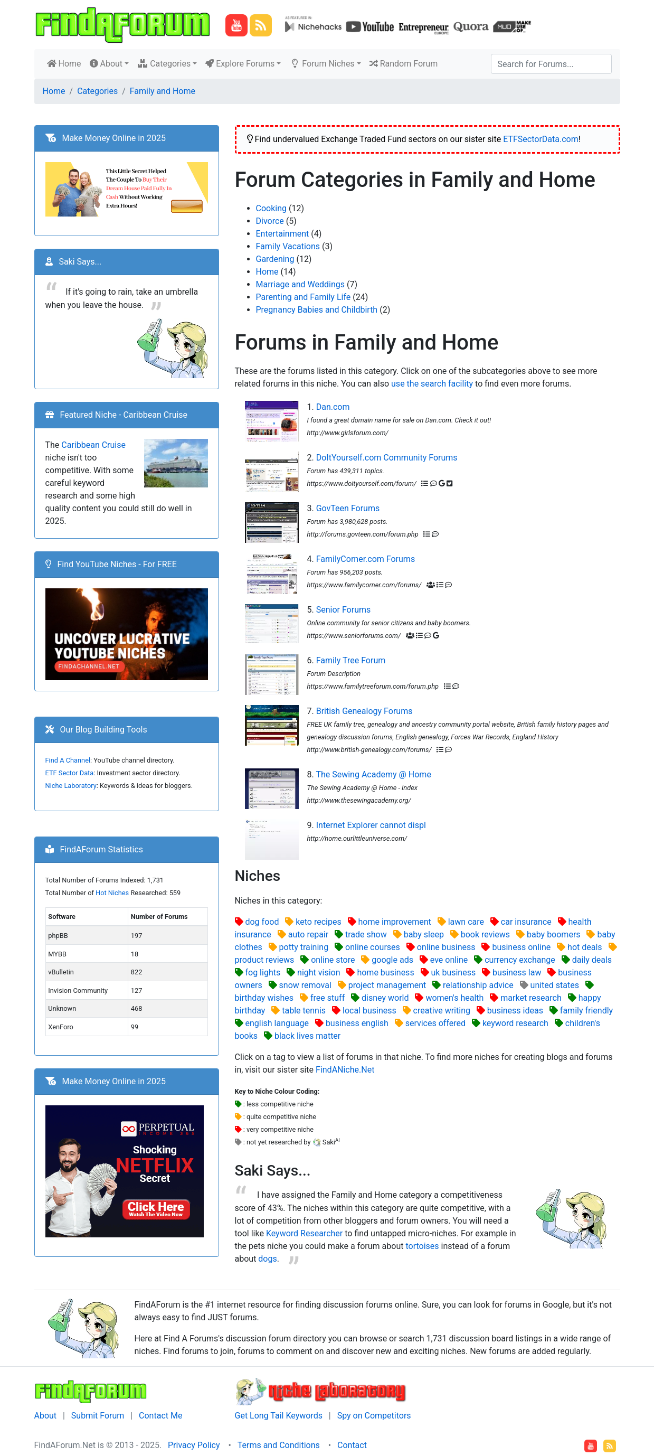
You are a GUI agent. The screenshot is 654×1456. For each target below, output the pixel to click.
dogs (267, 1259)
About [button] (106, 64)
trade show (366, 934)
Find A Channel (68, 760)
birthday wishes (264, 998)
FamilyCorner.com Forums (365, 559)
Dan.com (333, 407)
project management (387, 985)
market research (530, 998)
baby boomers (554, 934)
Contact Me (160, 1416)
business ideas (515, 1011)
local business (369, 1011)
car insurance (526, 922)
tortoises (422, 1246)
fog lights (262, 972)
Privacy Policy (194, 1445)
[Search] (551, 64)
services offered (435, 1023)
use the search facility (432, 384)
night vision (318, 972)
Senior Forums (343, 610)
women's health (454, 998)
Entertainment (282, 234)
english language (277, 1023)
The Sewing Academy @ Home (373, 774)
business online (521, 947)
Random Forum (403, 64)
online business (446, 947)
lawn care (466, 922)
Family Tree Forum (351, 660)
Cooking (271, 208)
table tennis (304, 1011)
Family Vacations (288, 246)
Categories (97, 91)
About (45, 1416)
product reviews (265, 960)
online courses (372, 947)
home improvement (394, 922)
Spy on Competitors (374, 1416)
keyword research (515, 1023)
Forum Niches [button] (321, 64)
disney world (385, 998)
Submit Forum (98, 1416)
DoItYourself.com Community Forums (387, 458)
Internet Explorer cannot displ (371, 825)
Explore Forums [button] (239, 64)
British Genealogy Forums (364, 711)
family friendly (586, 1011)
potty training (304, 947)
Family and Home (162, 91)
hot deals (584, 947)
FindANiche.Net (345, 1070)
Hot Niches (112, 893)
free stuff (327, 998)
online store (333, 960)
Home (66, 63)
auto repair (308, 934)
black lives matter (307, 1036)
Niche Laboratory (71, 786)
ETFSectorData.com (541, 139)
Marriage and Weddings (300, 284)
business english (357, 1023)
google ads (392, 960)
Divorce (270, 221)
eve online (449, 960)
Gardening (275, 259)
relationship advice (478, 985)
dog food (262, 922)
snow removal (305, 985)
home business (385, 972)
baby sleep (424, 934)
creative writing (441, 1011)
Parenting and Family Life (303, 297)
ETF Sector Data (69, 773)
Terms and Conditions (279, 1445)
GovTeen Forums (348, 508)
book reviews (485, 934)
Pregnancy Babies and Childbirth (317, 310)
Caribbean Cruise (93, 445)
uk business (453, 972)
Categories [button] (164, 64)
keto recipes (318, 922)
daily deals (592, 960)
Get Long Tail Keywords (279, 1416)
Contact (352, 1445)
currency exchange (520, 960)
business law (516, 972)
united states (554, 985)
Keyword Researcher (304, 1233)
